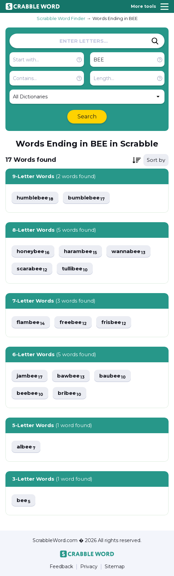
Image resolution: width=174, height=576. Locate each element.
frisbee (113, 322)
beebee (30, 393)
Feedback (61, 566)
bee (23, 500)
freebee (73, 322)
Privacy (89, 566)
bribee (69, 393)
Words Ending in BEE (115, 18)
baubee (112, 376)
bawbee (71, 376)
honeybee (33, 251)
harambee (80, 251)
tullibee (75, 268)
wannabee (128, 251)
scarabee (32, 268)
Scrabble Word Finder (61, 18)
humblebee (35, 197)
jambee (29, 376)
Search (87, 116)
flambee (31, 322)
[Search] (155, 41)
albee (26, 446)
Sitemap (115, 566)
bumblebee (86, 197)
